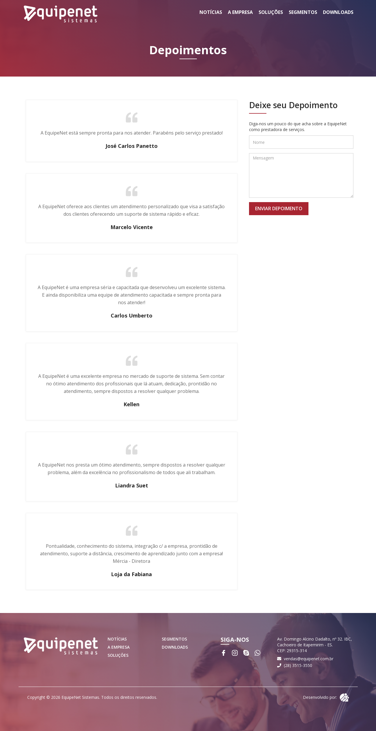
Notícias (210, 12)
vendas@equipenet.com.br (308, 658)
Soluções (271, 12)
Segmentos (303, 12)
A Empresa (240, 12)
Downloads (338, 12)
